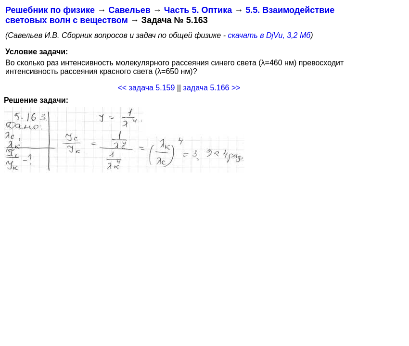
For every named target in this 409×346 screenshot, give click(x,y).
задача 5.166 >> (212, 88)
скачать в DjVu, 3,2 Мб (269, 35)
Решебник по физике (50, 10)
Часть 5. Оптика (198, 10)
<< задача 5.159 (146, 88)
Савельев (129, 10)
